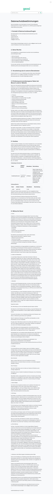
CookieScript (23, 175)
